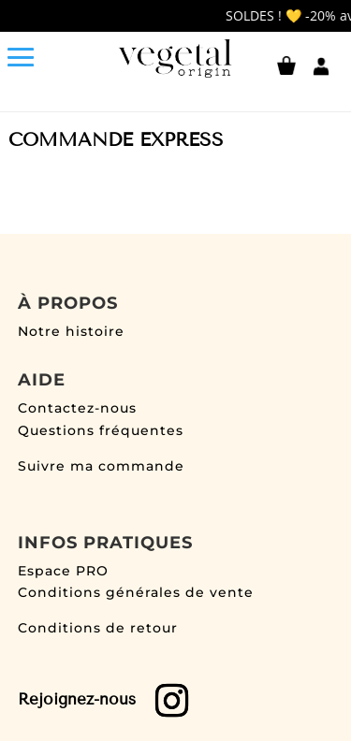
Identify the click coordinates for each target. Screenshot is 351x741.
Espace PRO (63, 570)
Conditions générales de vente (136, 592)
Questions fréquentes (100, 430)
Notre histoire (71, 331)
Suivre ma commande (101, 466)
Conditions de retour (98, 627)
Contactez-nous (77, 408)
